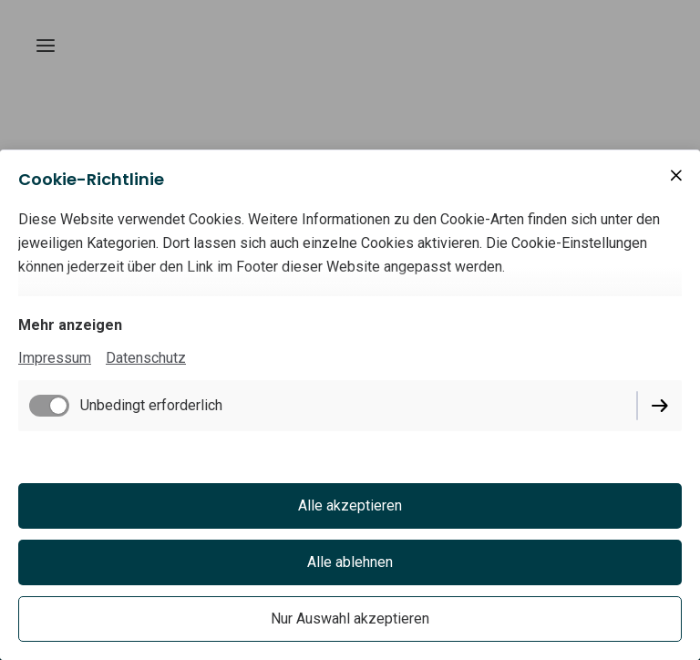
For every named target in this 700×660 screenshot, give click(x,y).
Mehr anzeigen (70, 325)
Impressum (54, 357)
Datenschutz (146, 357)
